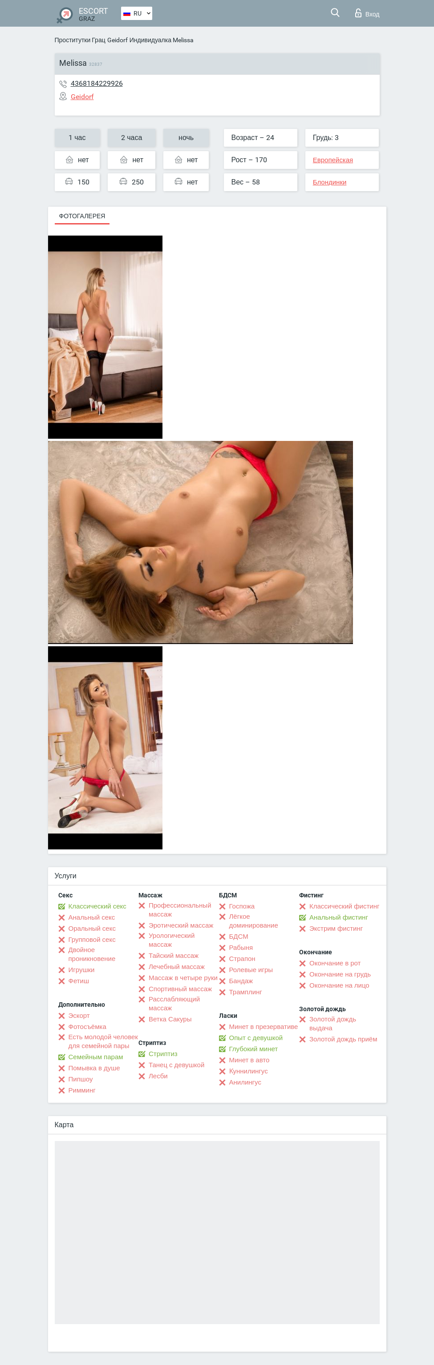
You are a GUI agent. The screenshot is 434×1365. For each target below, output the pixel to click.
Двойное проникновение (92, 954)
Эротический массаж (181, 925)
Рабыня (241, 948)
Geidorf (117, 40)
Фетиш (79, 981)
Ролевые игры (251, 970)
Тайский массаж (174, 956)
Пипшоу (81, 1079)
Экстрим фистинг (336, 929)
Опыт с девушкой (256, 1038)
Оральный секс (92, 929)
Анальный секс (92, 917)
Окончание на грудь (340, 974)
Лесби (158, 1076)
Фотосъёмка (87, 1027)
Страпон (242, 959)
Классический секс (97, 906)
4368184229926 (97, 83)
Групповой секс (92, 940)
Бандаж (241, 981)
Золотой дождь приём (343, 1039)
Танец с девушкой (176, 1065)
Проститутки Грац (80, 40)
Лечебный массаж (177, 967)
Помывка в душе (94, 1068)
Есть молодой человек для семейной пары (103, 1041)
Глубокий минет (253, 1049)
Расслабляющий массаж (174, 1003)
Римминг (82, 1090)
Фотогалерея (82, 216)
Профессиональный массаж (180, 909)
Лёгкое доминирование (253, 921)
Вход (367, 13)
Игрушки (82, 970)
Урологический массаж (172, 940)
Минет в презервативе (263, 1027)
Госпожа (242, 906)
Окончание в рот (335, 963)
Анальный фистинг (338, 917)
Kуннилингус (248, 1071)
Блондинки (330, 182)
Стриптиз (163, 1054)
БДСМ (238, 937)
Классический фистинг (344, 906)
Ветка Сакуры (170, 1019)
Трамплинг (245, 992)
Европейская (333, 160)
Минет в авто (249, 1060)
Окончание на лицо (339, 985)
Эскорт (79, 1016)
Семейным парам (96, 1057)
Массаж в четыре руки (183, 978)
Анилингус (245, 1082)
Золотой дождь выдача (332, 1023)
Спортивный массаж (180, 989)
